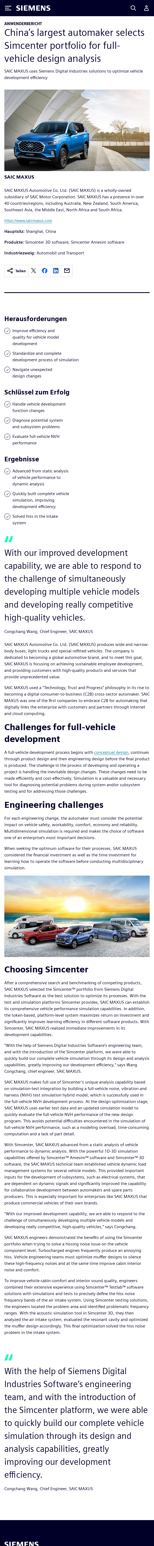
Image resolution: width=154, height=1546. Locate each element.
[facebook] (44, 271)
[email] (66, 271)
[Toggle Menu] (8, 8)
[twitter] (33, 271)
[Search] (133, 8)
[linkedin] (55, 271)
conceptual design (111, 752)
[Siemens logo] (33, 8)
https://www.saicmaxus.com (28, 220)
